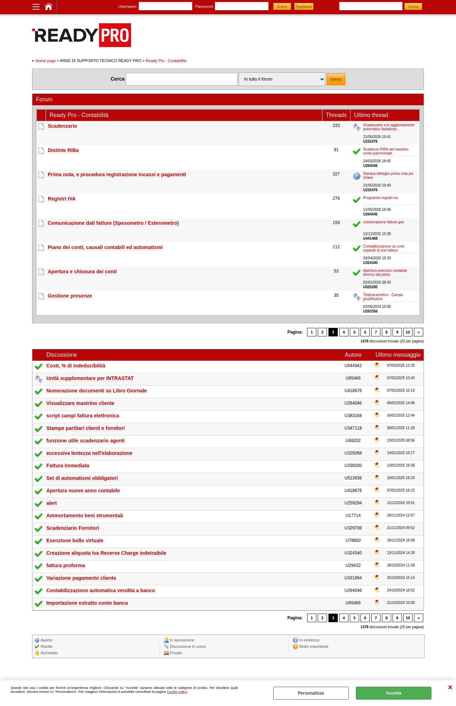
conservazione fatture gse (383, 222)
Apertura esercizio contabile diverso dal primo (385, 272)
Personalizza (311, 693)
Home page (46, 61)
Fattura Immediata (67, 465)
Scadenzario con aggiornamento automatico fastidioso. (388, 127)
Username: (128, 6)
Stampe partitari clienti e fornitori (85, 428)
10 (408, 332)
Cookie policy (177, 692)
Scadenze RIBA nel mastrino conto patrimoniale (385, 151)
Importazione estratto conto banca (87, 603)
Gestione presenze (70, 296)
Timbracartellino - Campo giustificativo (383, 297)
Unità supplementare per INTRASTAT (90, 378)
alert (51, 503)
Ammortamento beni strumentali (84, 515)
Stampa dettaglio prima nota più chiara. (388, 175)
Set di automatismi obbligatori (82, 478)
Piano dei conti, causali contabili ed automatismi (105, 247)
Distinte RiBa (63, 150)
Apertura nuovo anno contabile (83, 490)
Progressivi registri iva (380, 198)
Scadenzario (62, 126)
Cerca (118, 79)
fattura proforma (65, 565)
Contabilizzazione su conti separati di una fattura (383, 248)
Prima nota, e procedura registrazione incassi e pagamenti (117, 174)
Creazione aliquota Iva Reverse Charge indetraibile (106, 553)
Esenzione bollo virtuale (74, 540)
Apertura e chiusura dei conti (82, 271)
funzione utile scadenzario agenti (85, 440)
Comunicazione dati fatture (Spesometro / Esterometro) (113, 223)
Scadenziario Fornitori (72, 528)
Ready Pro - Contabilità (166, 61)
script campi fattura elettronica (82, 415)
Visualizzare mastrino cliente (80, 403)
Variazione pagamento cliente (81, 578)
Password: (204, 6)
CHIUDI (450, 687)
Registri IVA (62, 199)
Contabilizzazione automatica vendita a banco (100, 590)
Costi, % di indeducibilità (75, 366)
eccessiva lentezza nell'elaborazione (89, 453)
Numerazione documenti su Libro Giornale (96, 390)
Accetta (393, 693)
